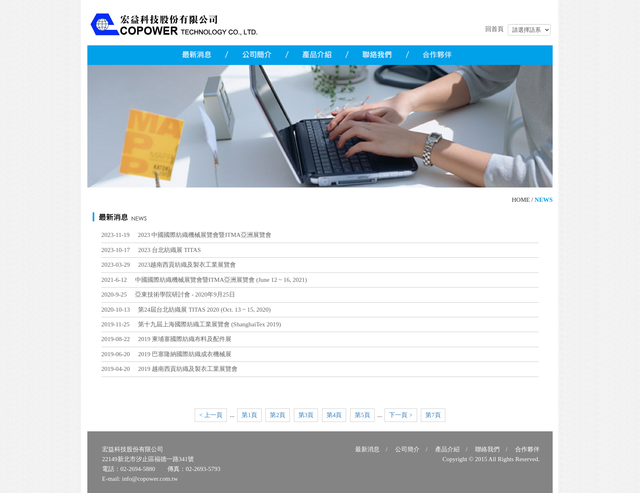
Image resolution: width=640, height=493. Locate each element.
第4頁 (334, 415)
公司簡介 (407, 449)
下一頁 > (400, 415)
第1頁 (249, 415)
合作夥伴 (527, 449)
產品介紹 (447, 449)
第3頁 (306, 415)
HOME (521, 199)
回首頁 (494, 29)
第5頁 (362, 415)
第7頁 (433, 415)
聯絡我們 (487, 449)
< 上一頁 (210, 415)
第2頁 (277, 415)
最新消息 (367, 449)
